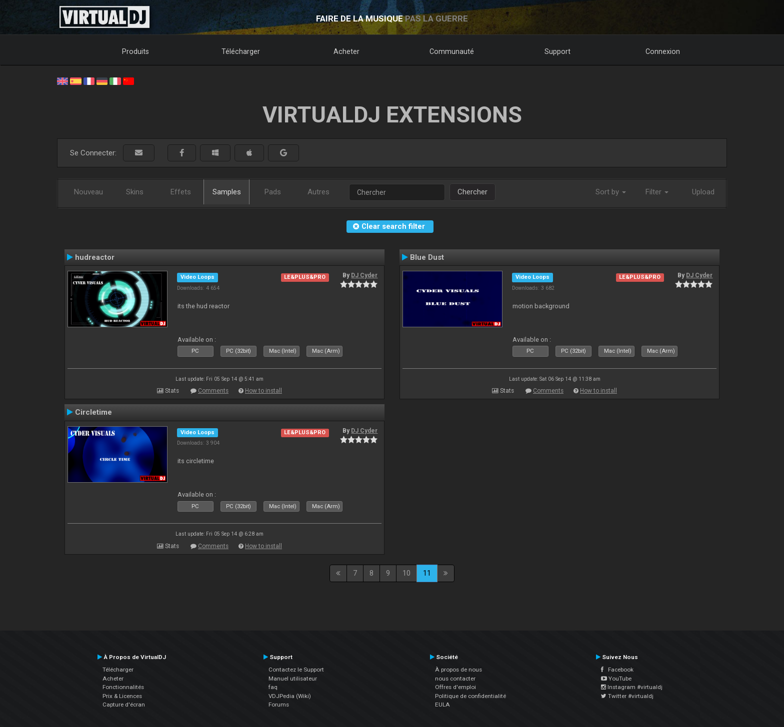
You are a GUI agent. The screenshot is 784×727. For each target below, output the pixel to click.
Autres (319, 191)
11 (427, 573)
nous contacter (455, 678)
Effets (180, 191)
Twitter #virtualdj (627, 696)
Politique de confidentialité (470, 696)
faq (273, 687)
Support (557, 51)
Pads (272, 191)
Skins (135, 191)
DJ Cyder (364, 275)
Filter (657, 191)
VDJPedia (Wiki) (289, 696)
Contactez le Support (296, 669)
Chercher (473, 191)
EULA (442, 704)
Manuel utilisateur (292, 678)
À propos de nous (458, 669)
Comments (213, 390)
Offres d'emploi (455, 687)
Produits (135, 51)
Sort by (611, 191)
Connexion (663, 51)
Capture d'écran (123, 704)
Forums (278, 704)
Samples (226, 191)
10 (406, 573)
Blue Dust (427, 257)
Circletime (93, 412)
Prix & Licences (122, 696)
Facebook (617, 669)
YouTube (616, 678)
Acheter (347, 51)
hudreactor (94, 257)
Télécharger (241, 51)
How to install (263, 390)
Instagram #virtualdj (631, 687)
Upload (703, 191)
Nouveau (88, 191)
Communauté (452, 51)
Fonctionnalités (123, 687)
